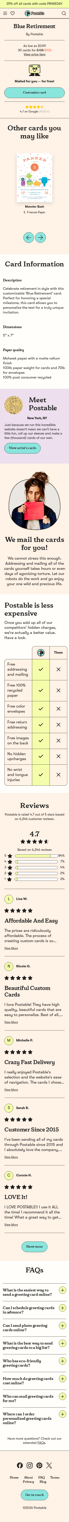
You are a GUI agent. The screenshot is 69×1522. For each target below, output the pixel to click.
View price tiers (34, 54)
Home (14, 1477)
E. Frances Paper (34, 212)
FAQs (41, 1443)
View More (11, 948)
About (28, 1477)
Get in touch (34, 1495)
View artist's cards (22, 448)
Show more (34, 1246)
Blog (43, 1481)
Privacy (28, 1481)
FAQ (41, 1477)
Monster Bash (34, 206)
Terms (54, 1477)
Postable (37, 34)
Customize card (34, 92)
